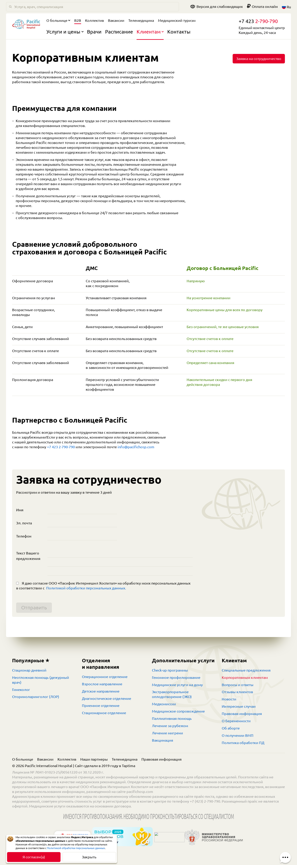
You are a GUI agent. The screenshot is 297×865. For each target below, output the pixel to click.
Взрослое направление (102, 684)
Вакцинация (162, 740)
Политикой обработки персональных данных (76, 848)
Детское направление (100, 691)
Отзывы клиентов (237, 692)
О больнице (58, 20)
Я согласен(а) (34, 857)
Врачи (94, 32)
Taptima (128, 766)
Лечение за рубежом (170, 726)
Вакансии (116, 20)
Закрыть (89, 857)
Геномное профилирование (176, 677)
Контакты (178, 32)
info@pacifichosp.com (136, 447)
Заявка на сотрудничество (258, 59)
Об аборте (231, 728)
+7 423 (258, 21)
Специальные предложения (246, 670)
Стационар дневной (29, 670)
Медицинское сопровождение (178, 711)
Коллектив (94, 20)
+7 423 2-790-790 (61, 447)
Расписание (119, 32)
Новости (229, 699)
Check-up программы (170, 670)
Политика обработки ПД (243, 743)
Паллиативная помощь (172, 718)
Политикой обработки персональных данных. (86, 588)
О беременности (236, 721)
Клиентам (150, 32)
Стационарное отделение (104, 713)
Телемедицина (141, 20)
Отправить (34, 607)
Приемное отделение (100, 705)
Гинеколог (21, 690)
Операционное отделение (105, 677)
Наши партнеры (94, 759)
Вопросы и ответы (237, 685)
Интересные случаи (239, 706)
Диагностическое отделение (106, 698)
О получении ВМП (237, 735)
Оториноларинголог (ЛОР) (35, 697)
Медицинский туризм (177, 20)
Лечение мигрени (167, 733)
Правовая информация (242, 714)
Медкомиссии (164, 704)
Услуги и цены (65, 32)
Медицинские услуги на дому (177, 685)
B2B (77, 20)
